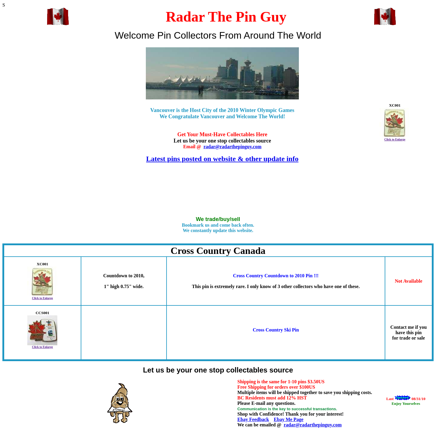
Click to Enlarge (394, 139)
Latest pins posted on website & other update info (222, 159)
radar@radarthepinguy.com (232, 146)
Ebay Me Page (288, 419)
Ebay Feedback (253, 419)
